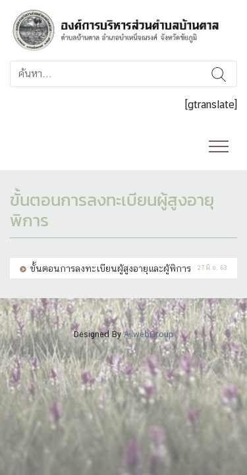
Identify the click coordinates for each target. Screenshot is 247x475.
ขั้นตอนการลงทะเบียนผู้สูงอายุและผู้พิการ (110, 268)
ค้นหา (218, 73)
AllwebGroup (149, 334)
